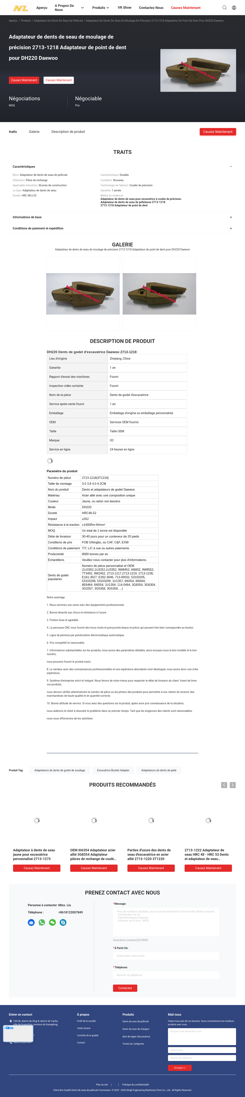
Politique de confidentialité (135, 1084)
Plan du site (102, 1084)
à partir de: (121, 948)
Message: (120, 903)
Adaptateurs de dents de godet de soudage (59, 770)
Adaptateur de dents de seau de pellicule (58, 20)
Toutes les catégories (133, 1043)
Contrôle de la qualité (87, 1035)
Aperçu (13, 20)
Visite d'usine (84, 1028)
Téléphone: (121, 967)
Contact (81, 1042)
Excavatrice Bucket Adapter (113, 770)
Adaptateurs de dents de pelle (158, 770)
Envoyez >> (179, 1068)
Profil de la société (86, 1021)
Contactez (125, 988)
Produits (26, 20)
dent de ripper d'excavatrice (136, 1036)
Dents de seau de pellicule (135, 1021)
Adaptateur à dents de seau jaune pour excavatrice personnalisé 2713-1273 (34, 854)
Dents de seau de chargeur (135, 1029)
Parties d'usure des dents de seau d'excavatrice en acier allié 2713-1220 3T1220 (149, 854)
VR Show (124, 7)
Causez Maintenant (24, 80)
